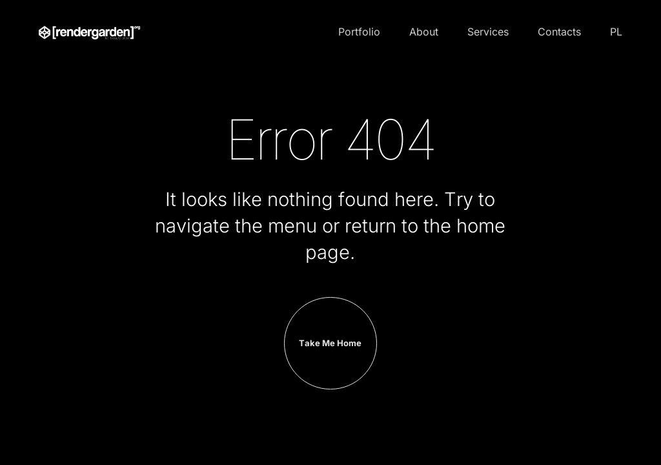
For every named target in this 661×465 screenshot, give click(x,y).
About (423, 31)
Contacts (559, 31)
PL (616, 31)
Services (488, 31)
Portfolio (359, 31)
